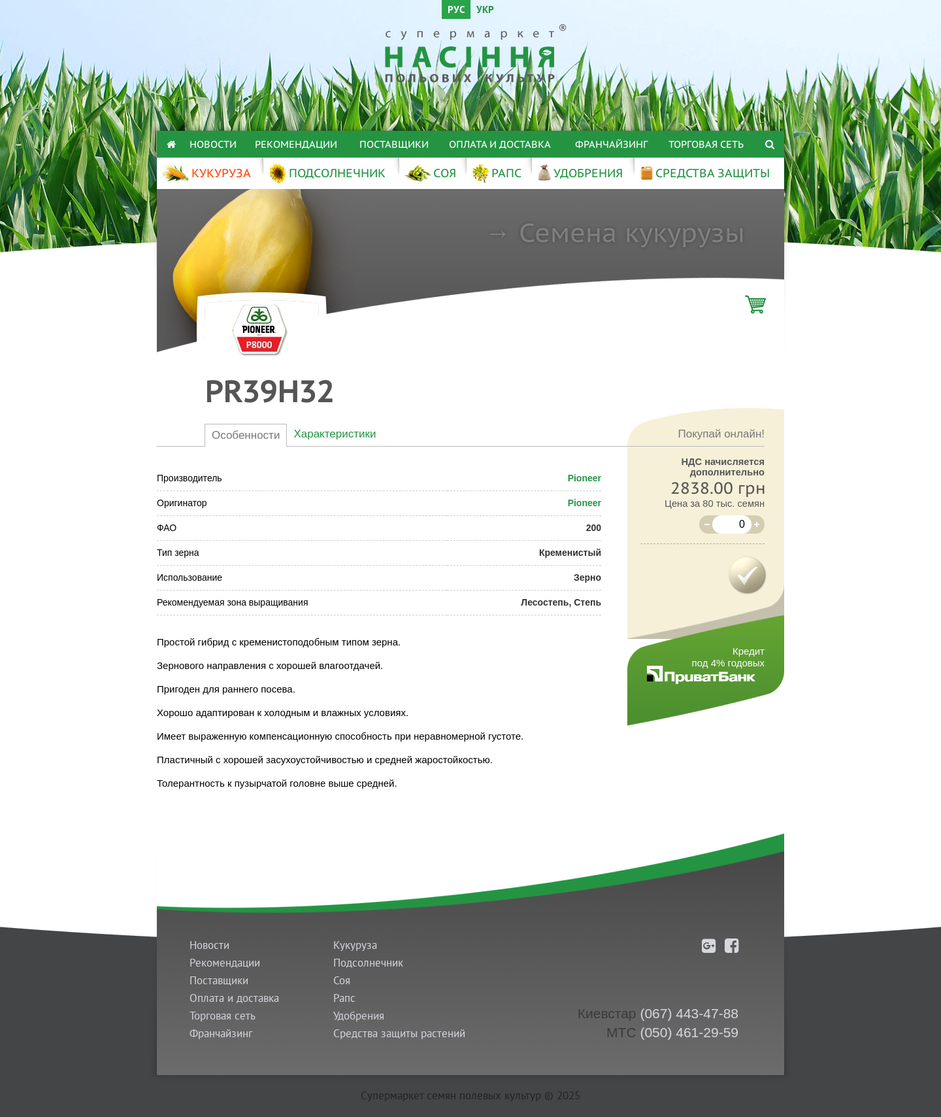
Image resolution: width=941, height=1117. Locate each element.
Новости (213, 144)
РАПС (496, 172)
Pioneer (584, 478)
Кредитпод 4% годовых (728, 656)
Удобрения (358, 1016)
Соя (341, 980)
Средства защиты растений (399, 1033)
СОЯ (430, 172)
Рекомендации (296, 144)
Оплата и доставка (500, 144)
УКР (485, 11)
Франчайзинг (611, 144)
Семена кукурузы (632, 232)
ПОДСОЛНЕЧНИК (327, 172)
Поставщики (394, 144)
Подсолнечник (368, 963)
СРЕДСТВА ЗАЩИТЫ (704, 172)
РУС (456, 11)
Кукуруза (355, 945)
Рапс (344, 998)
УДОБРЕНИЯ (580, 172)
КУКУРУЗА (206, 172)
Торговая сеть (706, 144)
